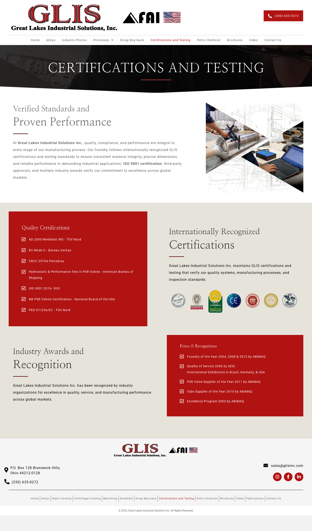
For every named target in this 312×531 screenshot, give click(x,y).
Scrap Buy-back (145, 498)
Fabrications (255, 498)
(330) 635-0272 (25, 482)
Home (35, 498)
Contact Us (273, 498)
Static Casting (62, 498)
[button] (283, 15)
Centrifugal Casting (87, 498)
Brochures (227, 498)
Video (240, 498)
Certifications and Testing (176, 498)
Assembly (126, 498)
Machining (110, 498)
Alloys (45, 498)
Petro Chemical (207, 498)
